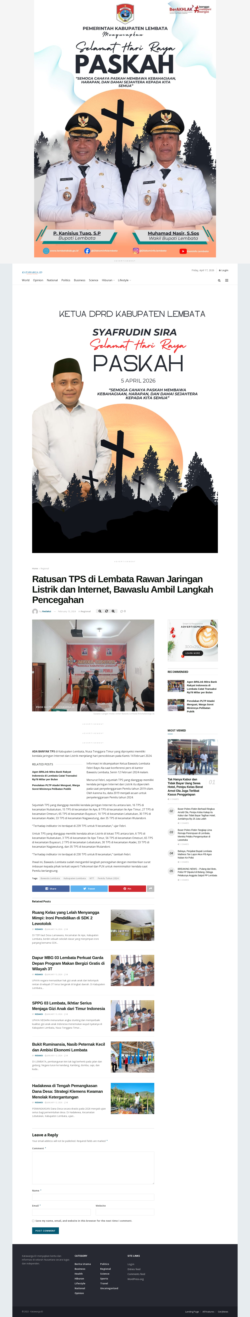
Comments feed (136, 1274)
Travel (104, 1283)
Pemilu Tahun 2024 (108, 878)
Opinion (38, 280)
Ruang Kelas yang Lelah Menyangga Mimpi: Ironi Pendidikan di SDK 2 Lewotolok (65, 918)
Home (35, 568)
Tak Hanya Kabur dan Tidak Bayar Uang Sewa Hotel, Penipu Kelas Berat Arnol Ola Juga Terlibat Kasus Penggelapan (185, 787)
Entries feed (134, 1269)
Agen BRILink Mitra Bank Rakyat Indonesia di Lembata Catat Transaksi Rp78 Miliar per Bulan (54, 775)
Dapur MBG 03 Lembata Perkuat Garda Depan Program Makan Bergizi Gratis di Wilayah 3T (68, 963)
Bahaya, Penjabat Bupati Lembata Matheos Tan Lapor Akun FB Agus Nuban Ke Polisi (195, 854)
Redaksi (46, 611)
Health (79, 1273)
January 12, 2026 (53, 1055)
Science (93, 280)
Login (223, 270)
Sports (104, 1278)
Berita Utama (83, 1264)
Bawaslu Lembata (50, 878)
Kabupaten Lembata (75, 878)
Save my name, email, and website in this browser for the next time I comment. (83, 1220)
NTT (92, 878)
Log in (131, 1264)
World (25, 280)
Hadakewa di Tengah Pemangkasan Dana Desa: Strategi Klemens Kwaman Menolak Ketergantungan (67, 1091)
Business (79, 280)
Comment (39, 1148)
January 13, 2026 (53, 974)
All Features (208, 1311)
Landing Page (192, 1311)
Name (37, 1190)
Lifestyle (123, 280)
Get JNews (223, 1311)
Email (36, 1206)
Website (101, 1205)
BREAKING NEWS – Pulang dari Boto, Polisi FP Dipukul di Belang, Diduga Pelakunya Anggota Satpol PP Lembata (197, 872)
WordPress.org (136, 1279)
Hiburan (107, 280)
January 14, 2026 (53, 929)
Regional (45, 568)
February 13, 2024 (67, 611)
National (52, 280)
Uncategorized (109, 1288)
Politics (65, 280)
